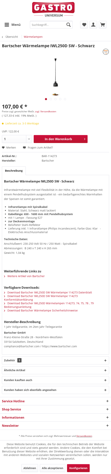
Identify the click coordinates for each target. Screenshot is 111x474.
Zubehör (13, 360)
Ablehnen (29, 468)
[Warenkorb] (102, 24)
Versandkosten (84, 436)
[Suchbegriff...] (51, 24)
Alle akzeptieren (52, 468)
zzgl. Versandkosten (45, 111)
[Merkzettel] (84, 24)
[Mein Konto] (93, 24)
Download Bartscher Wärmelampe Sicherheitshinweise (41, 310)
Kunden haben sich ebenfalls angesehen (30, 390)
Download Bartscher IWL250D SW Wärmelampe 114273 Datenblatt (48, 292)
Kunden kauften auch (18, 380)
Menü (13, 24)
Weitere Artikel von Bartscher (24, 276)
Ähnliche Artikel (14, 370)
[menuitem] (12, 24)
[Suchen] (69, 24)
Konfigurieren (78, 468)
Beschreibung (14, 170)
